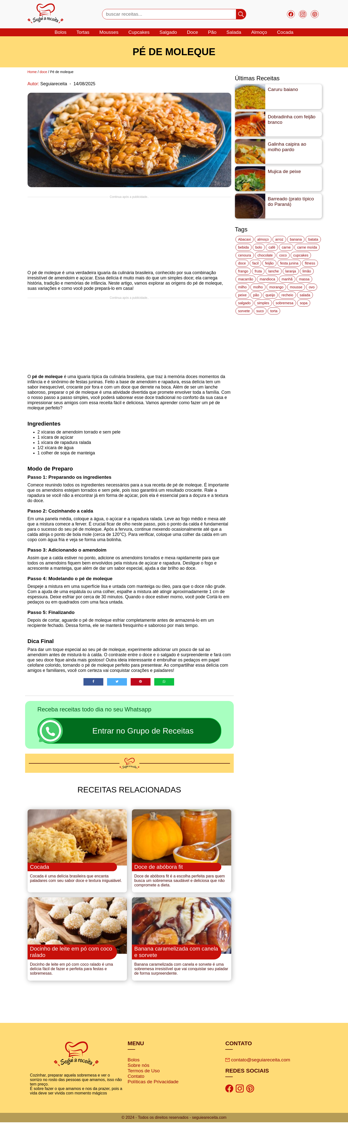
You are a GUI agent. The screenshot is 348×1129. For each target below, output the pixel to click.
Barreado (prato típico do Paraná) (291, 201)
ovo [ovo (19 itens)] (311, 287)
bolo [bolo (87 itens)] (258, 247)
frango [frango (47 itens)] (243, 271)
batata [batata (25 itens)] (313, 239)
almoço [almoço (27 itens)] (263, 239)
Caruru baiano (283, 89)
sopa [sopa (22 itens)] (304, 303)
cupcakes (139, 32)
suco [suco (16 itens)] (260, 311)
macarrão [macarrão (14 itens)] (245, 279)
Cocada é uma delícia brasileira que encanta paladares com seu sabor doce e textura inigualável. (76, 881)
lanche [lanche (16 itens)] (273, 271)
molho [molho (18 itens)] (258, 287)
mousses (108, 32)
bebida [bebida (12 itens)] (243, 247)
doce (192, 32)
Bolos (134, 1066)
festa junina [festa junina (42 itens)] (289, 263)
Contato (136, 1083)
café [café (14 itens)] (272, 247)
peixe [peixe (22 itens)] (242, 295)
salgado (168, 32)
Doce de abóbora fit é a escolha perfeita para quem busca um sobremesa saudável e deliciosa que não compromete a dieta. (179, 884)
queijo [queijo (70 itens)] (270, 295)
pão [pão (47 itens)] (256, 295)
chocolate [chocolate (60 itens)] (265, 255)
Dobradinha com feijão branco (291, 119)
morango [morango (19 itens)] (276, 287)
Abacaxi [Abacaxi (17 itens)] (244, 239)
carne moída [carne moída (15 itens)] (307, 247)
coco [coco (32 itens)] (283, 255)
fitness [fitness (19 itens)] (310, 263)
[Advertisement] (129, 233)
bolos (61, 32)
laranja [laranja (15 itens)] (290, 271)
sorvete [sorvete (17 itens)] (244, 311)
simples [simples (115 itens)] (263, 303)
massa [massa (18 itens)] (304, 279)
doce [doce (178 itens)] (242, 263)
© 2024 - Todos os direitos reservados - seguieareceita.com (173, 1124)
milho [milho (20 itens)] (242, 287)
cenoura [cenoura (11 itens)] (244, 255)
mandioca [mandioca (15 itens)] (267, 279)
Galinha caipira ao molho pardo (287, 146)
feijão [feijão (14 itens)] (269, 263)
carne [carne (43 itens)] (286, 247)
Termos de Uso (144, 1077)
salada (233, 32)
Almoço (259, 32)
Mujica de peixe (284, 171)
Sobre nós (138, 1072)
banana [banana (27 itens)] (296, 239)
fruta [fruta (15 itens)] (258, 271)
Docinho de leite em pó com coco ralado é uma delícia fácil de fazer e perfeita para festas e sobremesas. (71, 975)
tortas (83, 32)
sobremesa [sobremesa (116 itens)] (284, 303)
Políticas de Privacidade (153, 1088)
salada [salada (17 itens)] (305, 295)
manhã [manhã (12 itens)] (287, 279)
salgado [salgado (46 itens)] (244, 303)
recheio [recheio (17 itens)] (287, 295)
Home (32, 72)
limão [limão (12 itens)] (307, 271)
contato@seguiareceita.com (257, 1066)
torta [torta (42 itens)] (273, 311)
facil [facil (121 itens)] (255, 263)
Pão (212, 32)
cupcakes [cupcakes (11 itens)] (301, 255)
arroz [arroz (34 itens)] (279, 239)
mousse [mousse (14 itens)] (296, 287)
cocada (285, 32)
